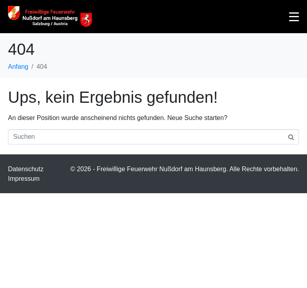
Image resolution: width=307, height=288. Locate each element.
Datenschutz (26, 169)
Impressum (24, 178)
